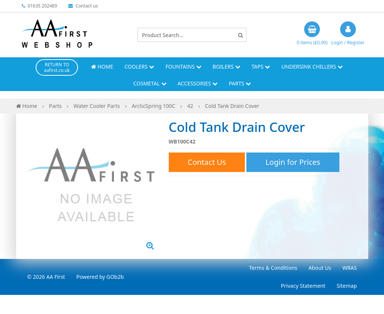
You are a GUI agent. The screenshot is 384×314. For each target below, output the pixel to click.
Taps (261, 66)
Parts (240, 83)
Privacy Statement (303, 285)
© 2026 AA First (46, 276)
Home (102, 66)
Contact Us (207, 162)
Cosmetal (149, 83)
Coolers (139, 66)
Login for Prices (293, 162)
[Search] (240, 35)
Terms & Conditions (273, 267)
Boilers (226, 66)
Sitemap (347, 285)
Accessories (198, 83)
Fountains (183, 66)
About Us (320, 267)
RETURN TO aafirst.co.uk (57, 67)
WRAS (349, 267)
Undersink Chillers (311, 66)
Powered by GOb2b (100, 276)
